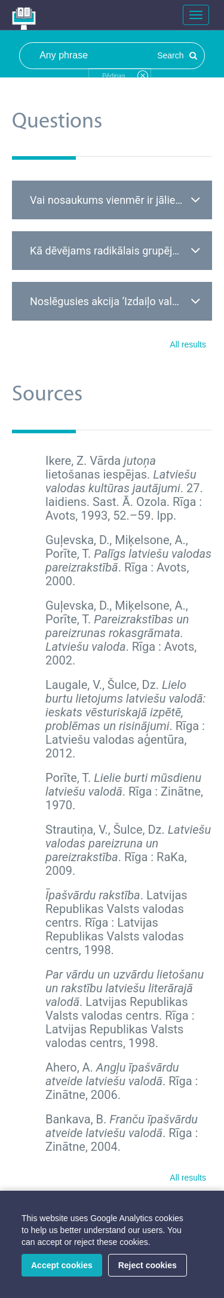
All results (188, 344)
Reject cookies (147, 1265)
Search (177, 55)
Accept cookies (62, 1265)
